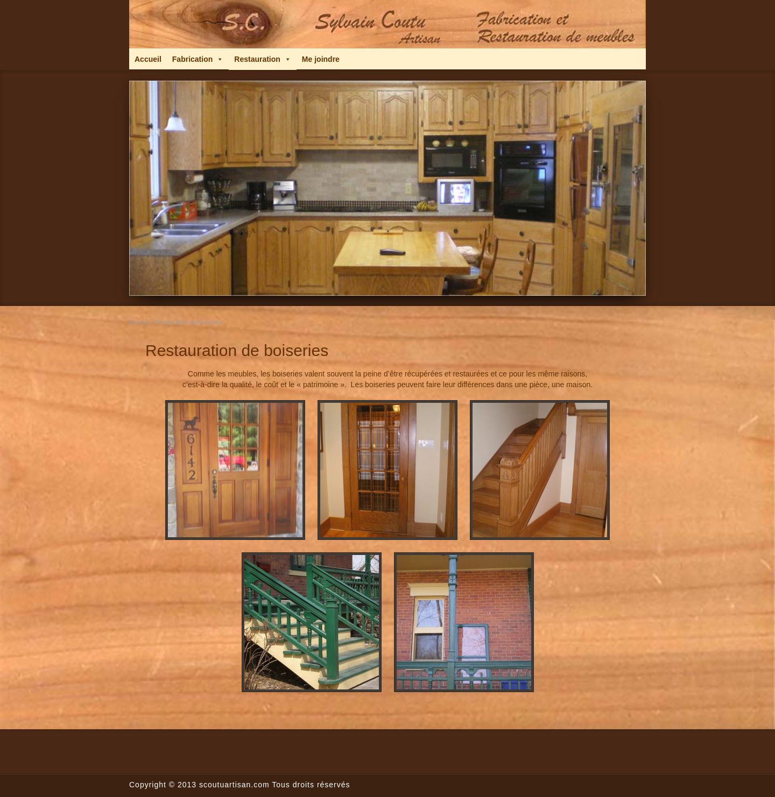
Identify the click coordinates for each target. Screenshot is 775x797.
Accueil (148, 59)
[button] (219, 59)
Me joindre (321, 59)
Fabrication (197, 59)
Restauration (262, 59)
